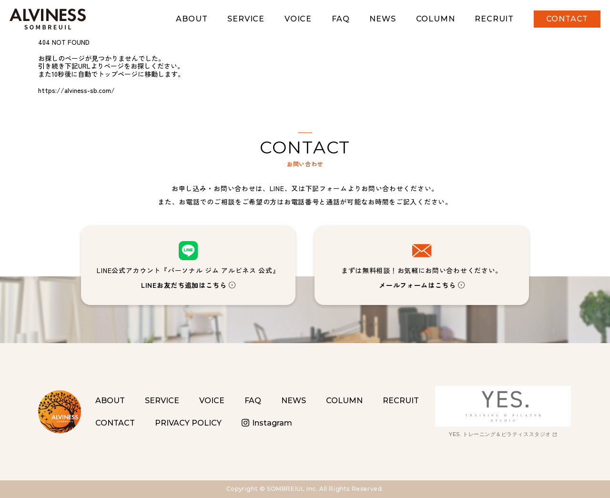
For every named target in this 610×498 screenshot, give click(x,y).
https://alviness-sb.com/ (76, 90)
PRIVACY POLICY (188, 422)
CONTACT (567, 18)
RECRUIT (494, 18)
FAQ (340, 18)
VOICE (298, 18)
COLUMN (435, 18)
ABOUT (191, 18)
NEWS (382, 18)
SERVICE (245, 18)
